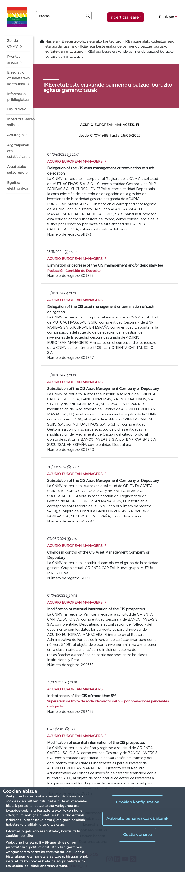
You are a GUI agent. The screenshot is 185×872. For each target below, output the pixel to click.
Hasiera (51, 41)
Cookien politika (19, 836)
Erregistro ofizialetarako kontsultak (91, 41)
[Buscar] (88, 15)
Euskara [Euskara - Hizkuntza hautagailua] (166, 17)
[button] (18, 43)
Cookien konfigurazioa (137, 802)
